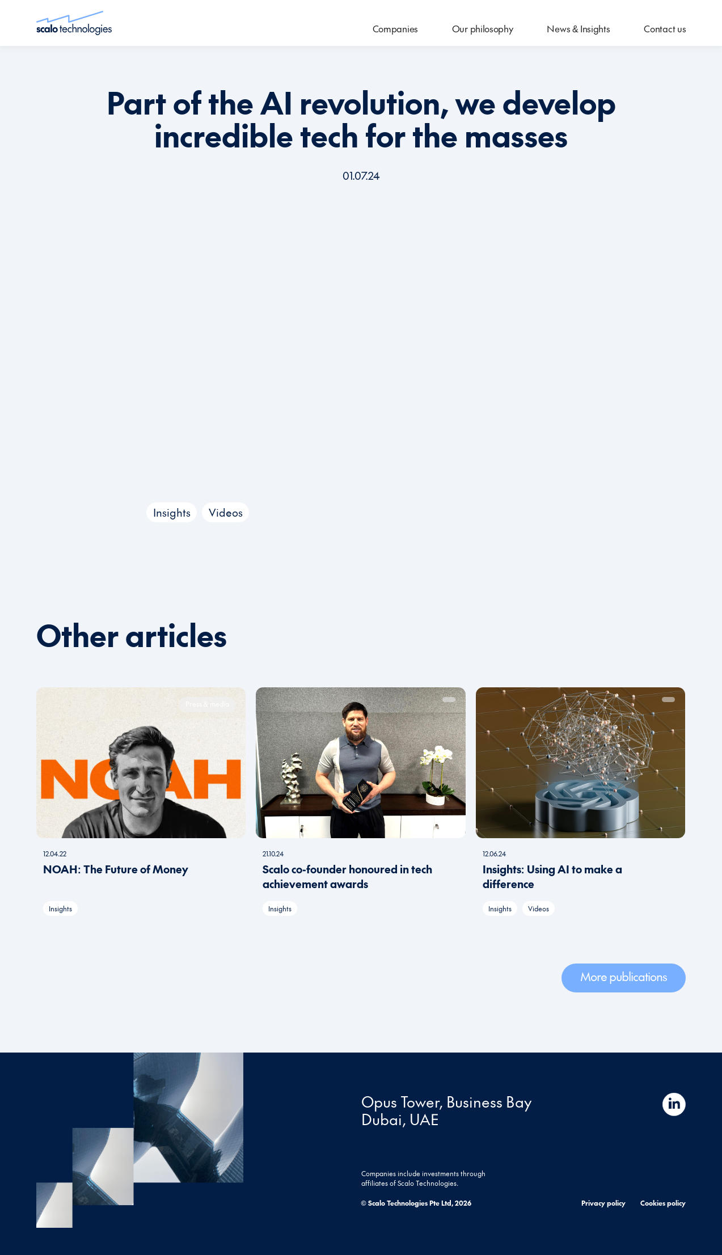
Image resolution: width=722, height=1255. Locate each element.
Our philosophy (482, 28)
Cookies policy (663, 1202)
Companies (395, 28)
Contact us (665, 28)
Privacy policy (603, 1202)
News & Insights (578, 28)
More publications (623, 976)
